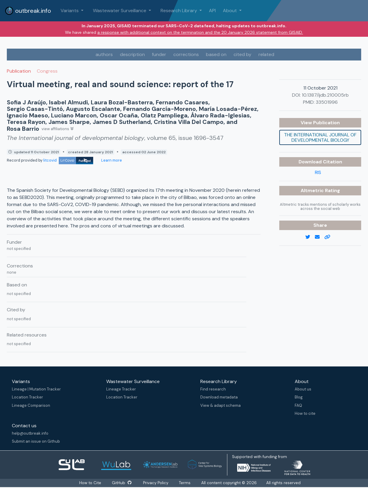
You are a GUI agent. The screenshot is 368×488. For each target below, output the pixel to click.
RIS (318, 172)
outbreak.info (28, 10)
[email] (319, 237)
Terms (185, 482)
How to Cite (90, 482)
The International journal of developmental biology (320, 137)
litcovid (68, 160)
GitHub (121, 482)
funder (159, 54)
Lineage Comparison (31, 405)
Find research (213, 389)
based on (216, 54)
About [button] (230, 10)
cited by (242, 54)
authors (104, 54)
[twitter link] (310, 237)
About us (303, 389)
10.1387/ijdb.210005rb (325, 95)
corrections (186, 54)
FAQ (298, 405)
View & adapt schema (220, 405)
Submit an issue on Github (36, 441)
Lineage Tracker (121, 389)
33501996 (327, 102)
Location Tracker (27, 397)
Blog (299, 397)
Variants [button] (70, 10)
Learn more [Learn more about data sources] (111, 160)
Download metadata (219, 397)
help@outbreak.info (30, 433)
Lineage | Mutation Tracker (36, 389)
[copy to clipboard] (329, 237)
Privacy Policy (156, 482)
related (266, 54)
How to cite (305, 413)
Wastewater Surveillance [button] (120, 10)
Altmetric (313, 190)
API (212, 10)
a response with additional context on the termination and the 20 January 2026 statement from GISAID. (200, 32)
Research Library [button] (179, 10)
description (132, 54)
